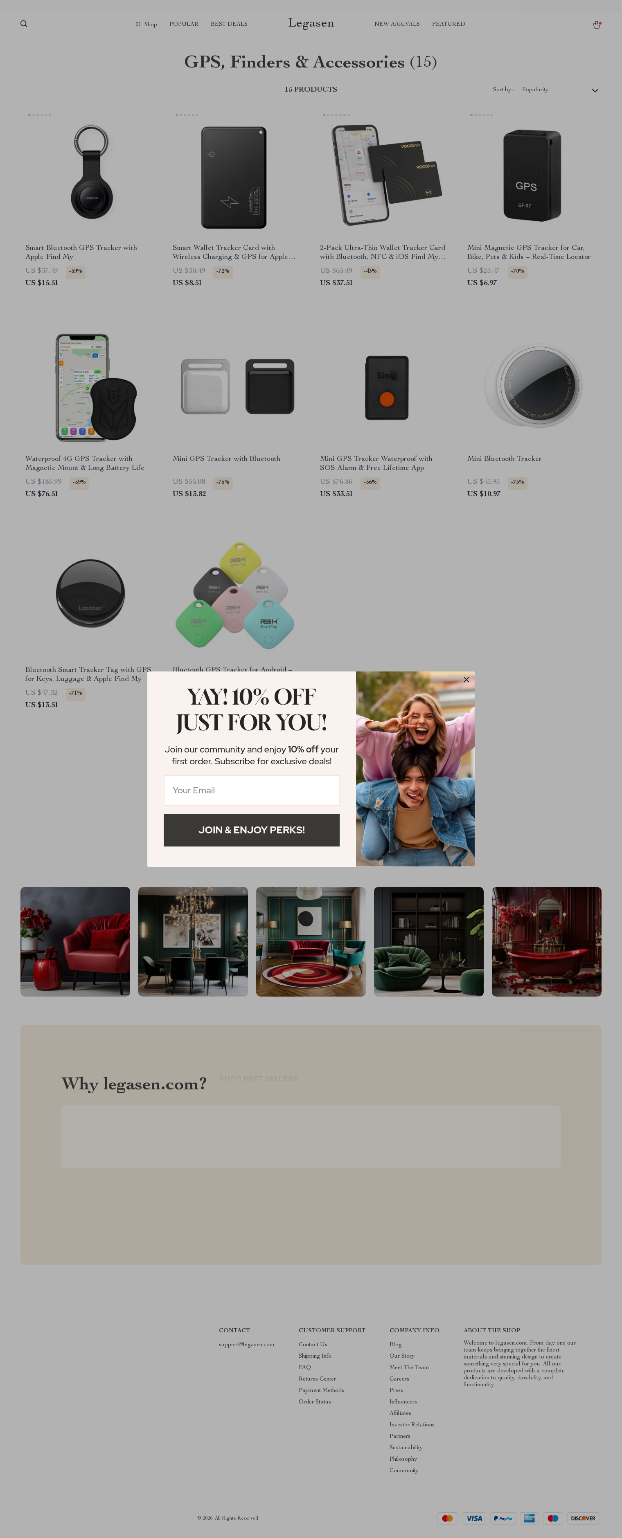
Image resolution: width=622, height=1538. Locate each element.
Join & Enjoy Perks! (251, 830)
